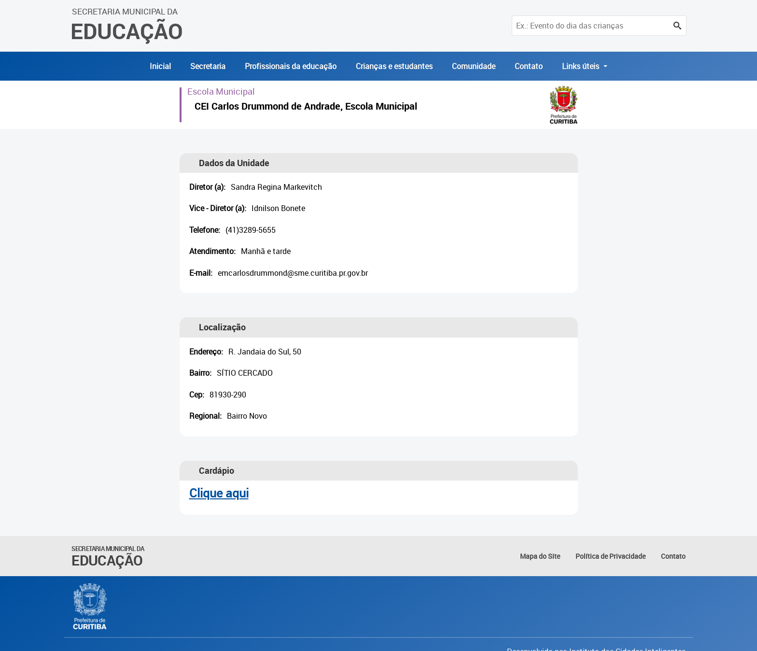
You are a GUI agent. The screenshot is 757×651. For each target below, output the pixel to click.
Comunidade (473, 66)
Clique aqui (219, 493)
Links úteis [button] (581, 66)
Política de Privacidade (610, 556)
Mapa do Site (540, 556)
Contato (529, 66)
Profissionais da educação (290, 66)
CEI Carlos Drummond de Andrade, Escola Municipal (306, 107)
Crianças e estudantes (394, 66)
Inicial (160, 66)
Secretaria (207, 66)
